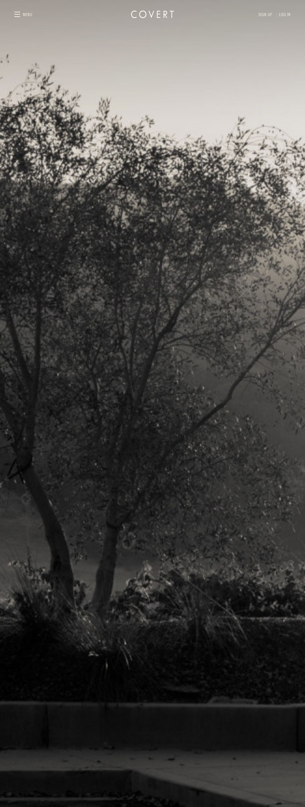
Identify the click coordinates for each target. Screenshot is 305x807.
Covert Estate (152, 14)
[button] (23, 14)
